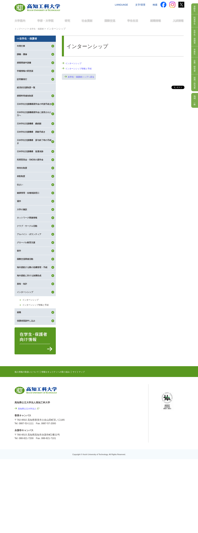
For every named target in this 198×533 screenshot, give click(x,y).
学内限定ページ (169, 454)
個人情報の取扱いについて (29, 422)
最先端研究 (124, 451)
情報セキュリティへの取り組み (62, 422)
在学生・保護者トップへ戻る (83, 77)
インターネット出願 (169, 11)
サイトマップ (88, 422)
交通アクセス (116, 11)
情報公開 (127, 483)
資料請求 (150, 11)
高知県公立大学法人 (28, 459)
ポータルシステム (170, 449)
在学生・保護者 (34, 44)
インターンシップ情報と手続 (80, 68)
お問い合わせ (134, 11)
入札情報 (127, 510)
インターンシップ (74, 63)
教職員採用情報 (131, 501)
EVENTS (122, 445)
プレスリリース (131, 492)
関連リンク (124, 456)
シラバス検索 (168, 444)
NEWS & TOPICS (127, 440)
